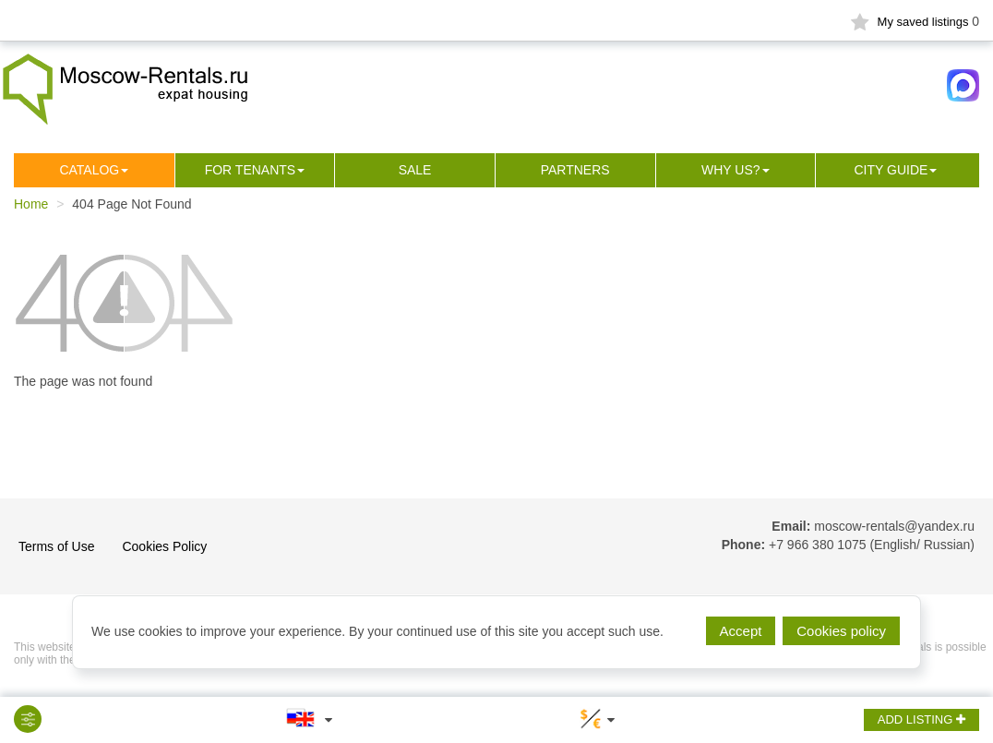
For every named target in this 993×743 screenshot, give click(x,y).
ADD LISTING (921, 719)
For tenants (250, 169)
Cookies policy (841, 631)
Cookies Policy (164, 546)
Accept (741, 631)
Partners (575, 169)
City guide (891, 169)
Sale (415, 169)
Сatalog (89, 169)
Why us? (730, 169)
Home (31, 204)
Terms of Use (56, 546)
